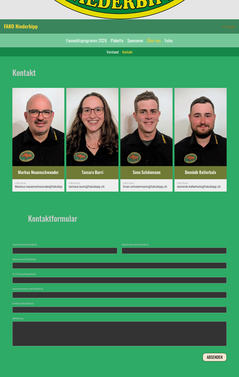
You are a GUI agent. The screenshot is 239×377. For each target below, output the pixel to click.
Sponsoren (135, 40)
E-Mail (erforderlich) (23, 303)
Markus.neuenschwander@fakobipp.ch (41, 186)
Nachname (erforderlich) (135, 244)
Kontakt (127, 51)
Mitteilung (17, 318)
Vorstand (112, 51)
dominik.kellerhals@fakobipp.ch (199, 186)
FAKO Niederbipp (21, 26)
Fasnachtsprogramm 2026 (86, 40)
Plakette (117, 40)
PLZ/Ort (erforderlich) (24, 274)
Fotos (169, 40)
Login (228, 26)
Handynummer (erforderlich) (27, 288)
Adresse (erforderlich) (24, 259)
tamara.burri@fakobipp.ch (87, 186)
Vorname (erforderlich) (24, 244)
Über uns (154, 40)
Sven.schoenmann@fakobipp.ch (145, 186)
